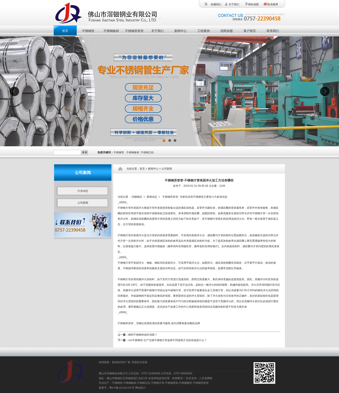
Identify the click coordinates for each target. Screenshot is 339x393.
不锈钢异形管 (134, 31)
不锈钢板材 (111, 31)
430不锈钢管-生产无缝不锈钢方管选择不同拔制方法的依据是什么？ (167, 340)
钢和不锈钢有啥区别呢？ (142, 334)
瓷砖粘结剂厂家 (122, 362)
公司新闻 (83, 202)
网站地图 (253, 4)
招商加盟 (227, 31)
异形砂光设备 (140, 362)
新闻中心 (180, 31)
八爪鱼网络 (205, 378)
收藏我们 (216, 4)
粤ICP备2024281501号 (122, 387)
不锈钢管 (88, 31)
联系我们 (273, 31)
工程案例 (203, 31)
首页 (65, 31)
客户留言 (250, 31)
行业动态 (83, 190)
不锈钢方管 (124, 207)
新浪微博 (272, 4)
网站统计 (140, 387)
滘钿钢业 (136, 196)
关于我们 (234, 4)
